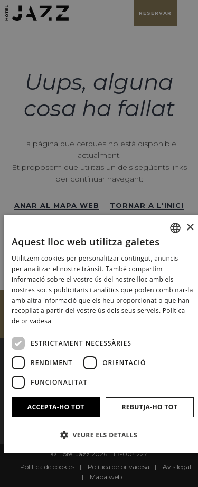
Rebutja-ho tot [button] (149, 407)
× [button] (190, 228)
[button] (103, 434)
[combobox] (175, 228)
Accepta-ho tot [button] (55, 407)
